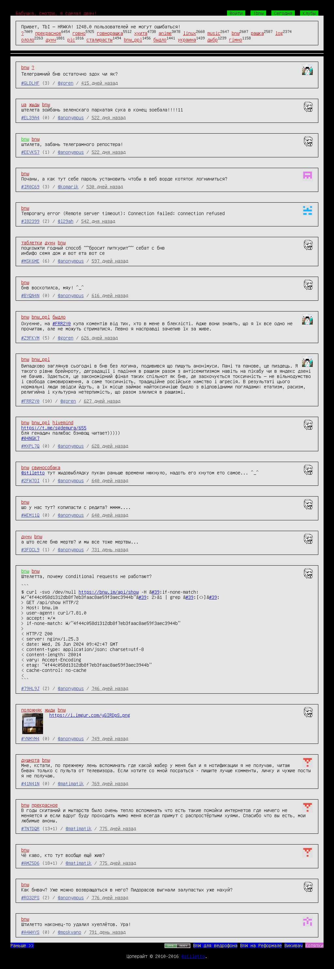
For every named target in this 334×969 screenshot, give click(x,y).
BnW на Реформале (261, 945)
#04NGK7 (30, 438)
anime (165, 33)
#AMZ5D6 (30, 862)
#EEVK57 (30, 151)
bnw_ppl (133, 39)
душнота (30, 759)
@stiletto (33, 472)
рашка (257, 33)
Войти (236, 13)
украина (187, 39)
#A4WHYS (30, 931)
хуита (140, 33)
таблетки (31, 242)
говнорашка (110, 33)
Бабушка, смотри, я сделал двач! (56, 13)
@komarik (68, 186)
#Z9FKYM (30, 337)
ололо (27, 39)
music (213, 33)
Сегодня (283, 13)
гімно (235, 39)
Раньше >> (22, 945)
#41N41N (30, 783)
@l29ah (65, 221)
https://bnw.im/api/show (109, 591)
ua (23, 104)
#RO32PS (30, 897)
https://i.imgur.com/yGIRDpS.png (89, 714)
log (279, 33)
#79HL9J (30, 688)
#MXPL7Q (30, 445)
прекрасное (48, 33)
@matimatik (71, 783)
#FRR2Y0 (62, 323)
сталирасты (99, 39)
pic (71, 39)
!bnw (258, 13)
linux (189, 33)
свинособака (46, 467)
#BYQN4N (30, 295)
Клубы (309, 13)
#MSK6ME (30, 260)
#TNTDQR (30, 828)
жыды (34, 104)
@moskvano (69, 931)
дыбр (212, 39)
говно (78, 33)
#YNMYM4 (30, 738)
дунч (51, 39)
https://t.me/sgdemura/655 (53, 427)
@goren (65, 82)
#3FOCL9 (30, 549)
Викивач (293, 945)
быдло (159, 39)
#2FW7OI (30, 480)
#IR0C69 (30, 186)
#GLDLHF (30, 82)
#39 (155, 591)
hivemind (63, 422)
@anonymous (71, 117)
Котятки (314, 945)
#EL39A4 (30, 117)
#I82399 (30, 221)
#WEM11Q (30, 514)
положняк (31, 709)
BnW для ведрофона (215, 945)
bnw (235, 33)
